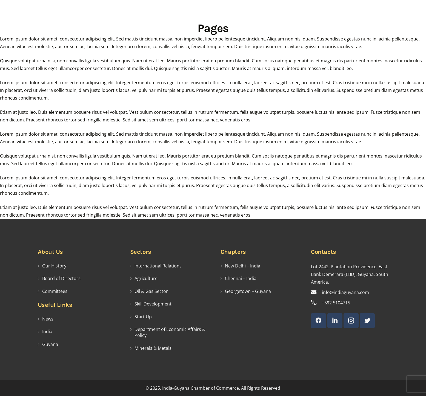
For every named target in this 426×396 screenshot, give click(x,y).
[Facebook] (318, 320)
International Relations (158, 266)
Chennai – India (240, 278)
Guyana (50, 344)
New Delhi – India (242, 266)
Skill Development (153, 304)
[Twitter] (367, 320)
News (47, 319)
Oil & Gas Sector (151, 291)
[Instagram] (351, 320)
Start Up (143, 317)
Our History (54, 266)
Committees (54, 291)
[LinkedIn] (334, 320)
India (47, 331)
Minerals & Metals (153, 348)
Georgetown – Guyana (248, 291)
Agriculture (146, 278)
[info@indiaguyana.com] (316, 292)
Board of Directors (61, 278)
